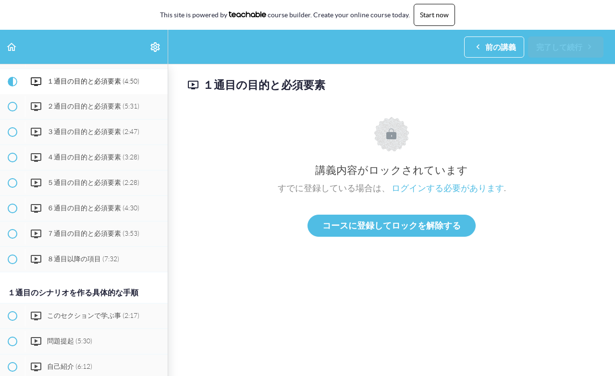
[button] (12, 47)
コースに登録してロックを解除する (391, 225)
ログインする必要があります (448, 188)
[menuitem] (156, 47)
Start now (434, 15)
